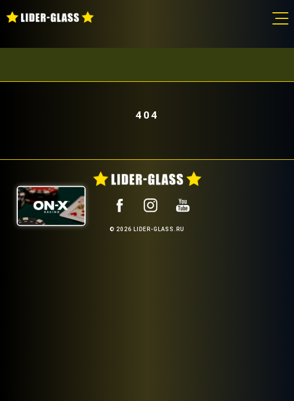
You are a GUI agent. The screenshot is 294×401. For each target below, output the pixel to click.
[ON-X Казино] (51, 205)
